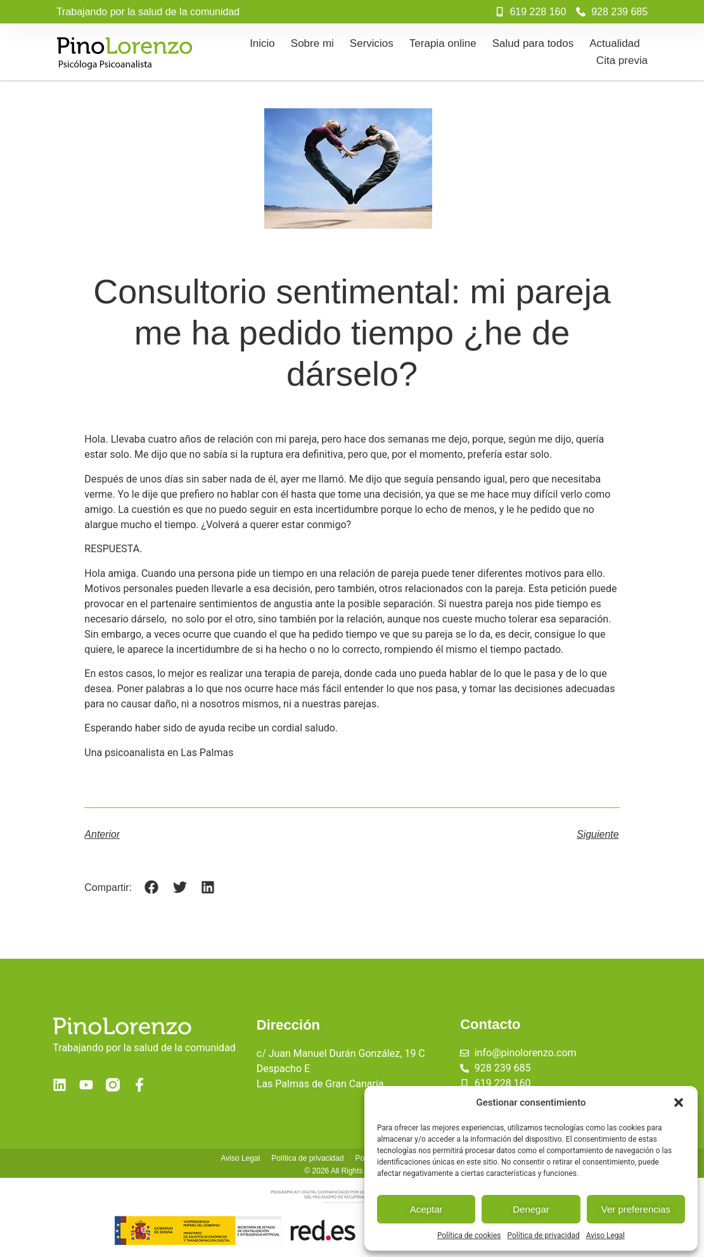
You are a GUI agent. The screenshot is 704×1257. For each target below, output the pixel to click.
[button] (678, 1102)
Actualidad (614, 43)
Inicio (262, 43)
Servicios (372, 43)
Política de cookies (469, 1235)
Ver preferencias (635, 1209)
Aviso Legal (605, 1235)
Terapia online (443, 43)
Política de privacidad (544, 1235)
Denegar (531, 1209)
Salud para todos (533, 43)
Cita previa (622, 60)
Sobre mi (312, 43)
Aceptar (426, 1209)
